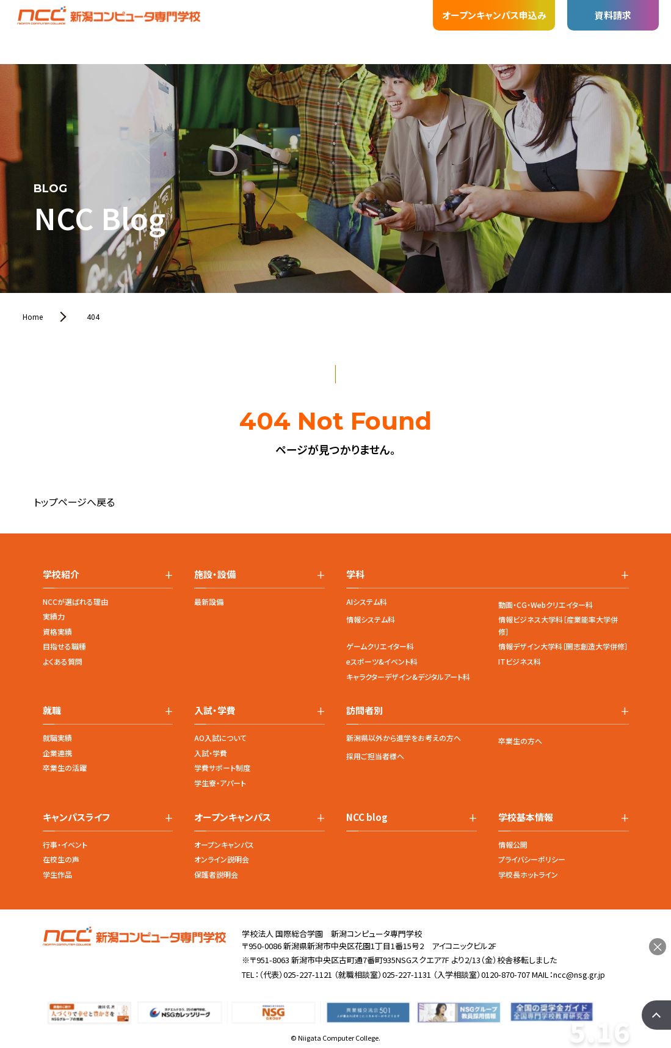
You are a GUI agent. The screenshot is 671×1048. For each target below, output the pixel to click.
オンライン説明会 (221, 859)
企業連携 (57, 753)
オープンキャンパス (224, 844)
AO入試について (220, 737)
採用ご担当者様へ (375, 756)
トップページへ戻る (74, 501)
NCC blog (367, 817)
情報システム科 (370, 619)
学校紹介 (69, 38)
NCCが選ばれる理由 (75, 601)
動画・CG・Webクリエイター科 (545, 604)
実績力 (54, 616)
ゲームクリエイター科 (380, 646)
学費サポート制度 (222, 767)
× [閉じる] (657, 946)
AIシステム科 (366, 601)
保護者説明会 (216, 874)
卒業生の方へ (520, 740)
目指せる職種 (64, 646)
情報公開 (513, 844)
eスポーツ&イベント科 (382, 661)
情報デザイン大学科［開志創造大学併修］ (563, 646)
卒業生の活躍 (65, 767)
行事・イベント (65, 844)
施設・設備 (165, 22)
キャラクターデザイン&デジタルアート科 (408, 676)
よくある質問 (62, 661)
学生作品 (57, 874)
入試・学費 (263, 19)
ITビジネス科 (519, 661)
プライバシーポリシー (531, 859)
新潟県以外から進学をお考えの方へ (403, 737)
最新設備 (208, 601)
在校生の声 (61, 859)
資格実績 (57, 631)
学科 (116, 31)
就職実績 (57, 737)
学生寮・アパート (220, 783)
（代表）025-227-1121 (295, 974)
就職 (213, 20)
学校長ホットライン (528, 874)
